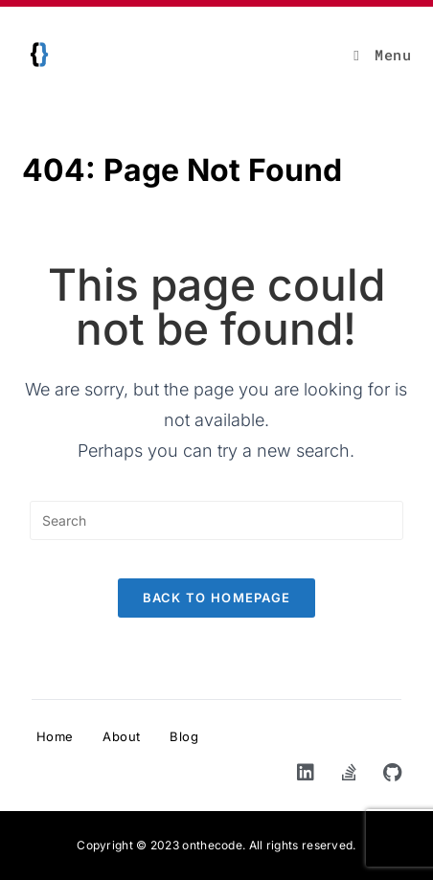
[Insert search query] (216, 520)
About (122, 736)
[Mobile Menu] (382, 54)
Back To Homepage (217, 597)
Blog (184, 736)
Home (55, 736)
